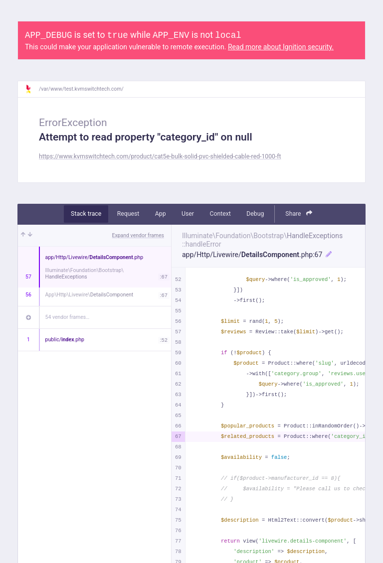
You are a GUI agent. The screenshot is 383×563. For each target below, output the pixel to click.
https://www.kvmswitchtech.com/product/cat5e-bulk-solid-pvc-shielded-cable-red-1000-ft (160, 156)
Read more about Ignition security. (281, 47)
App (160, 213)
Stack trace (86, 213)
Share (298, 213)
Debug (255, 213)
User (188, 213)
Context (219, 213)
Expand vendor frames (138, 235)
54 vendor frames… (67, 317)
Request (128, 213)
